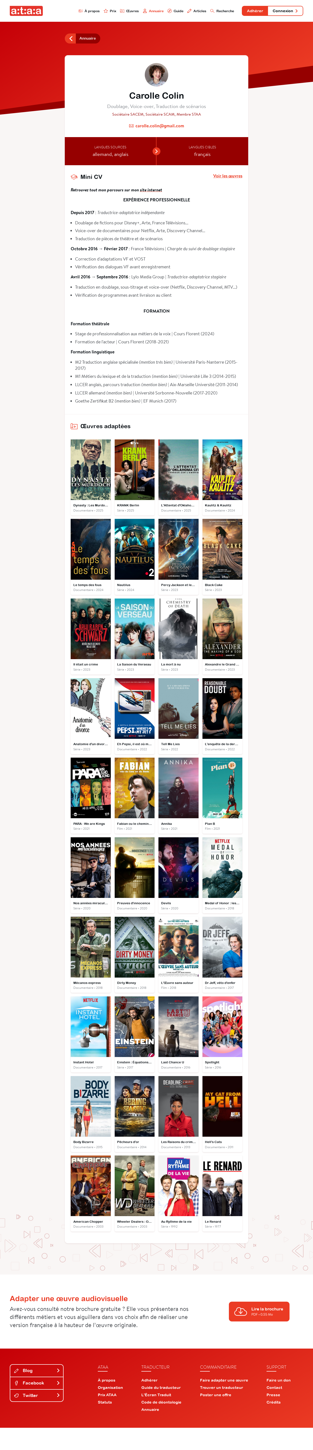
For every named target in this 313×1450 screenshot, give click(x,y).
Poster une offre (215, 1417)
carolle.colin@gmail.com (159, 128)
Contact (274, 1409)
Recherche (211, 11)
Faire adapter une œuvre (224, 1402)
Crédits (274, 1424)
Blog (37, 1392)
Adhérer (248, 11)
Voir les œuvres (227, 179)
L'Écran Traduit (156, 1417)
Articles (184, 11)
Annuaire (137, 11)
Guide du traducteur (161, 1409)
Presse (273, 1417)
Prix (91, 11)
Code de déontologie (161, 1424)
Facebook (37, 1405)
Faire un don (279, 1402)
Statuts (105, 1424)
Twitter (37, 1417)
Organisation (110, 1409)
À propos (68, 11)
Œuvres (112, 11)
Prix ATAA (107, 1417)
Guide (161, 11)
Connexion (283, 11)
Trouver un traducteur (221, 1409)
